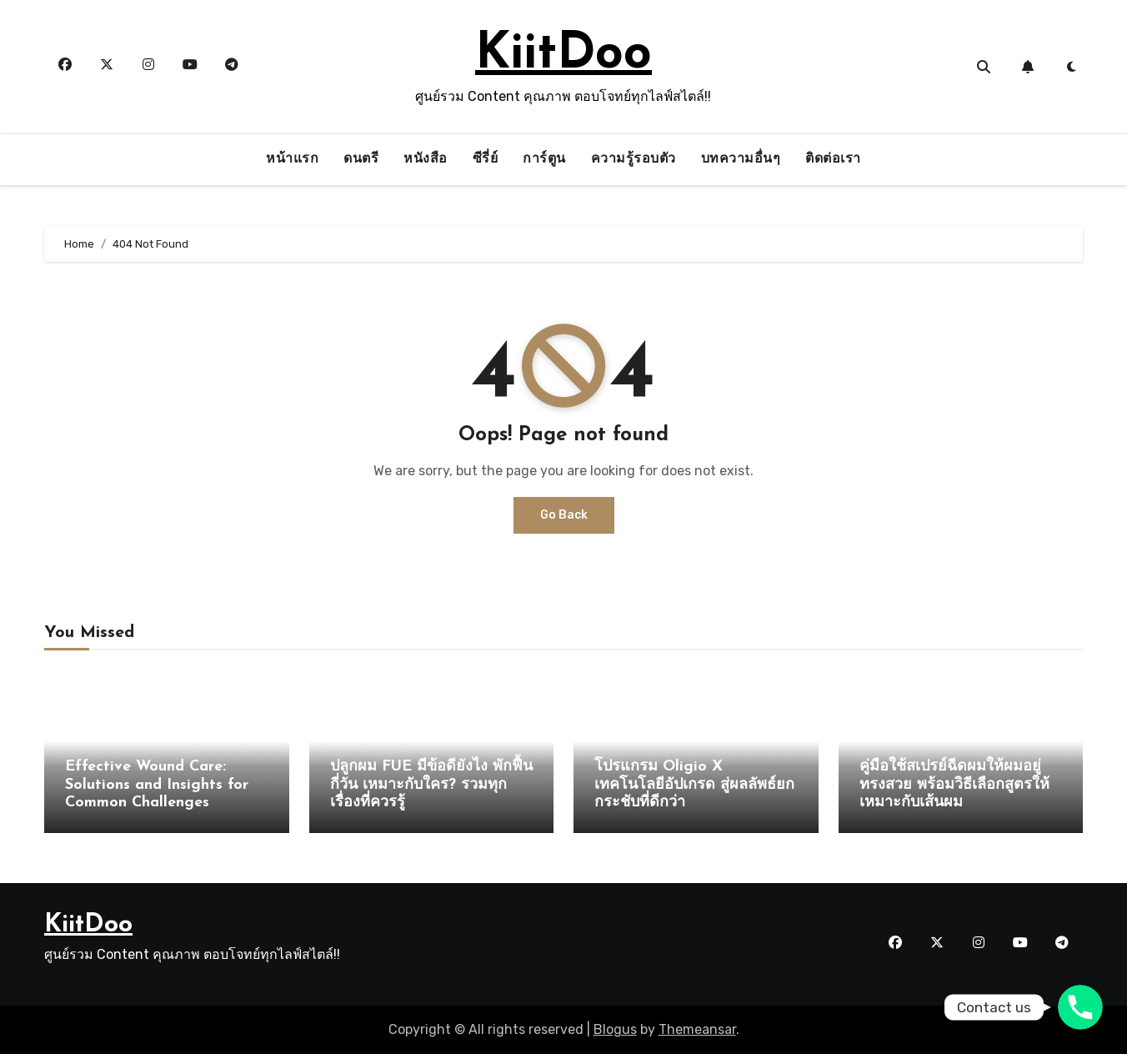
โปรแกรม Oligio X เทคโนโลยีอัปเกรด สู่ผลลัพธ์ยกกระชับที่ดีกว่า (694, 785)
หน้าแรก (292, 159)
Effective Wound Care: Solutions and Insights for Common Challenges (156, 785)
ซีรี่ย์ (485, 159)
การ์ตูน (544, 159)
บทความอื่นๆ (741, 159)
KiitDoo (563, 55)
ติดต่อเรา (833, 159)
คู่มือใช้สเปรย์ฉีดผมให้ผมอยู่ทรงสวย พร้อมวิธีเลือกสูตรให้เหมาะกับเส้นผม (954, 785)
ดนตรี (360, 159)
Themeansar (697, 1029)
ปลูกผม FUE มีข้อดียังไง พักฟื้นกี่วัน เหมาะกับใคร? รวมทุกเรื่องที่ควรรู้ (431, 785)
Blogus (615, 1029)
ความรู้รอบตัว (633, 159)
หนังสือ (425, 159)
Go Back (564, 515)
